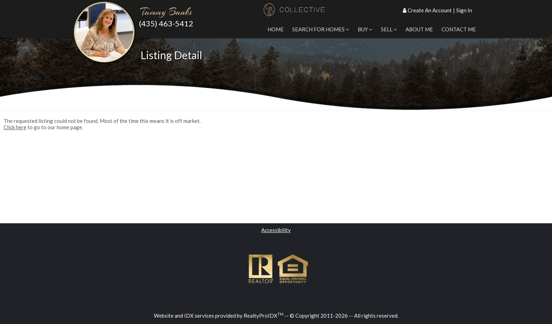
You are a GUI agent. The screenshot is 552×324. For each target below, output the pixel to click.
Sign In (464, 10)
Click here (15, 127)
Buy (365, 29)
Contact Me (458, 29)
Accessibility (276, 230)
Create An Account (430, 10)
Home (276, 29)
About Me (419, 29)
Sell (389, 29)
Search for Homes (320, 29)
